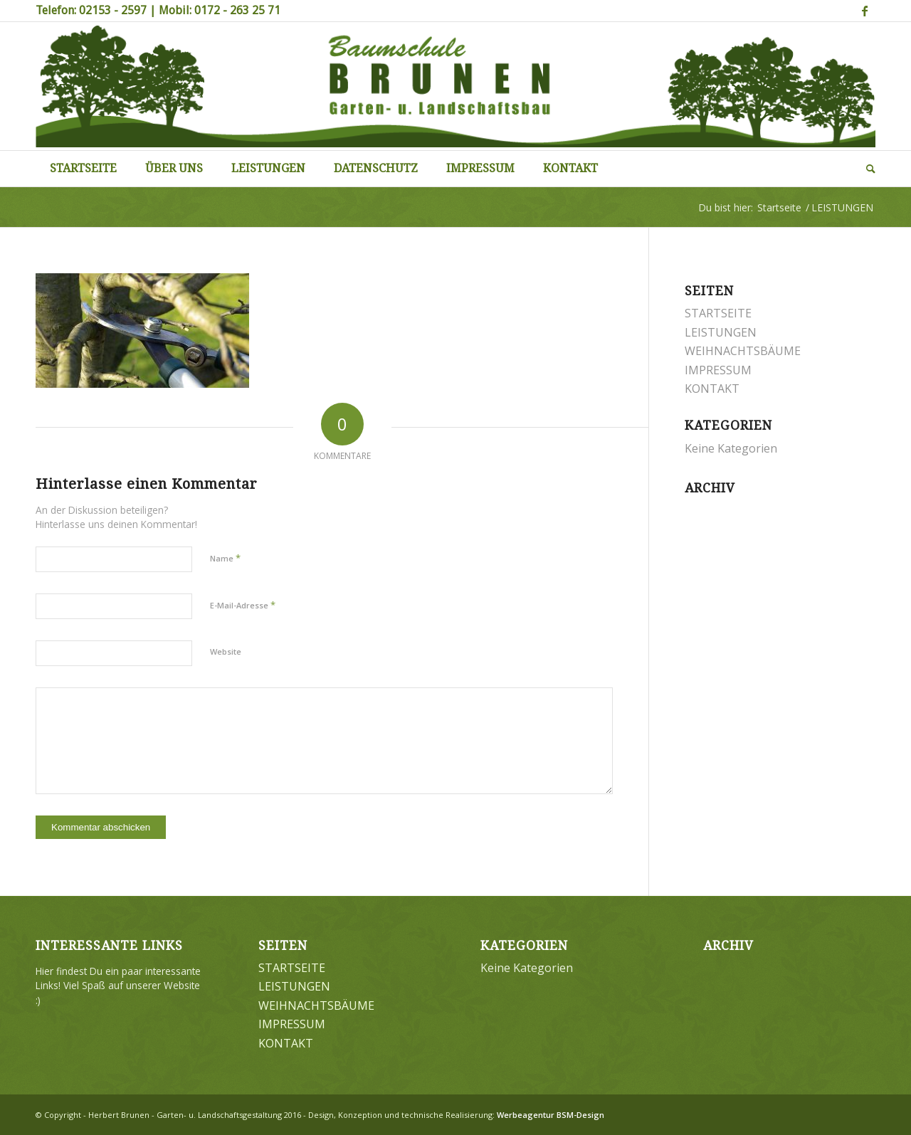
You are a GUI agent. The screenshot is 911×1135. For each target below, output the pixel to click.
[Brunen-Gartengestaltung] (455, 86)
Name (225, 557)
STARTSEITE (718, 313)
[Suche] (863, 168)
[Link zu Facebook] (864, 10)
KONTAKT (712, 388)
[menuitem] (83, 168)
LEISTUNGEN (721, 332)
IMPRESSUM (718, 370)
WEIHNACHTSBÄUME (743, 351)
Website (225, 651)
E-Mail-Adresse (242, 604)
